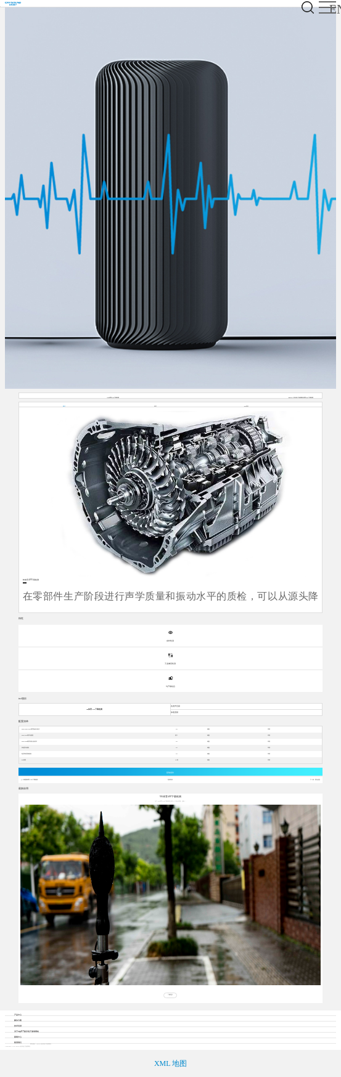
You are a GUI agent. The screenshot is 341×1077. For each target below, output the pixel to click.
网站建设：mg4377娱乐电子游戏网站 (40, 1044)
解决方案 (18, 1020)
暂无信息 (317, 780)
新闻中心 (18, 1037)
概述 (64, 406)
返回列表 (170, 780)
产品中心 (18, 1015)
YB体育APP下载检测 (113, 398)
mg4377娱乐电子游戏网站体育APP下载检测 (301, 398)
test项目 (246, 406)
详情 (269, 729)
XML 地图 (170, 1063)
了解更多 (170, 995)
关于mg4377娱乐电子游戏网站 (26, 1031)
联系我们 (18, 1042)
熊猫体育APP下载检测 (31, 780)
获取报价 (170, 772)
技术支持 (18, 1026)
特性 (155, 406)
